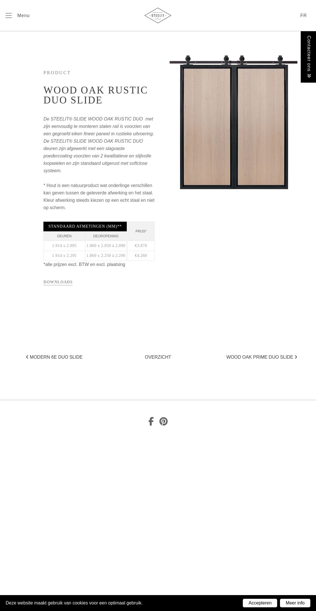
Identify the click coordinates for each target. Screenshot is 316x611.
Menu (23, 15)
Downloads (58, 282)
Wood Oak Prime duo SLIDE (261, 357)
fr (303, 15)
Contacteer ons (309, 57)
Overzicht (158, 357)
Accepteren (259, 602)
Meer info (295, 602)
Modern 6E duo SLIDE (54, 357)
